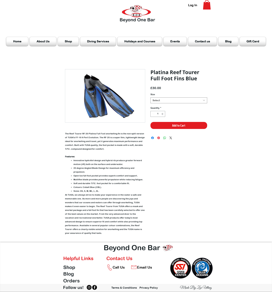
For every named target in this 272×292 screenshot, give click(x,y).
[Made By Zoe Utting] (196, 288)
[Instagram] (89, 287)
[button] (207, 5)
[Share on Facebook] (152, 138)
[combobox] (178, 100)
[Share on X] (171, 138)
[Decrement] (153, 114)
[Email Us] (144, 267)
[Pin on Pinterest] (159, 138)
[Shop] (74, 267)
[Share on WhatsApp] (165, 138)
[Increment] (163, 114)
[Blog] (74, 274)
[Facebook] (94, 287)
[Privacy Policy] (150, 288)
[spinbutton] (158, 114)
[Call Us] (118, 267)
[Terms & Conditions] (124, 288)
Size (152, 94)
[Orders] (74, 280)
